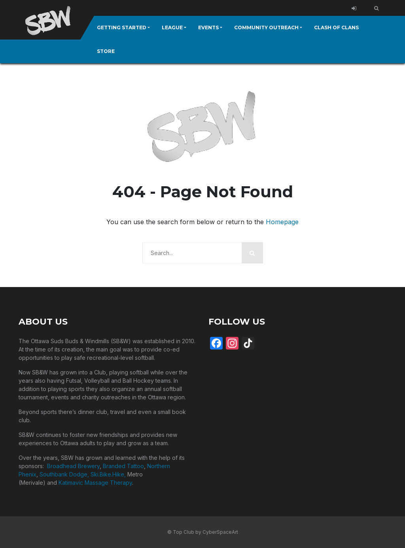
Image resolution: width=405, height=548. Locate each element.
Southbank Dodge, (65, 474)
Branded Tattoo (123, 466)
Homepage (282, 222)
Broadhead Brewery (73, 466)
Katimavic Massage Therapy (95, 482)
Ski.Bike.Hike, (109, 474)
